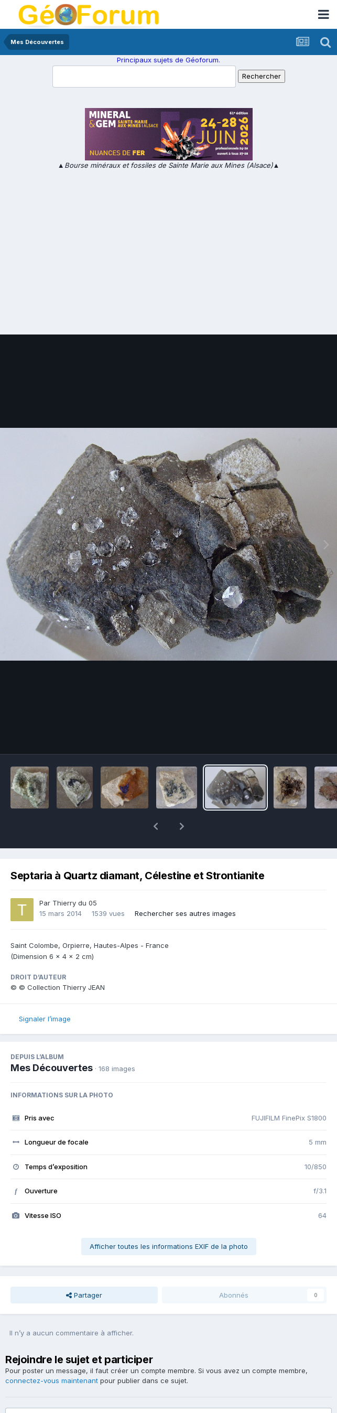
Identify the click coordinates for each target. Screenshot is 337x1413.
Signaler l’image (45, 991)
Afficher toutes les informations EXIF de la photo (169, 1219)
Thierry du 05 (74, 875)
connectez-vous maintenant (51, 1353)
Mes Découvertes (51, 1040)
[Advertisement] (168, 249)
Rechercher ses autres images (185, 886)
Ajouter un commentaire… (63, 1395)
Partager (84, 1268)
